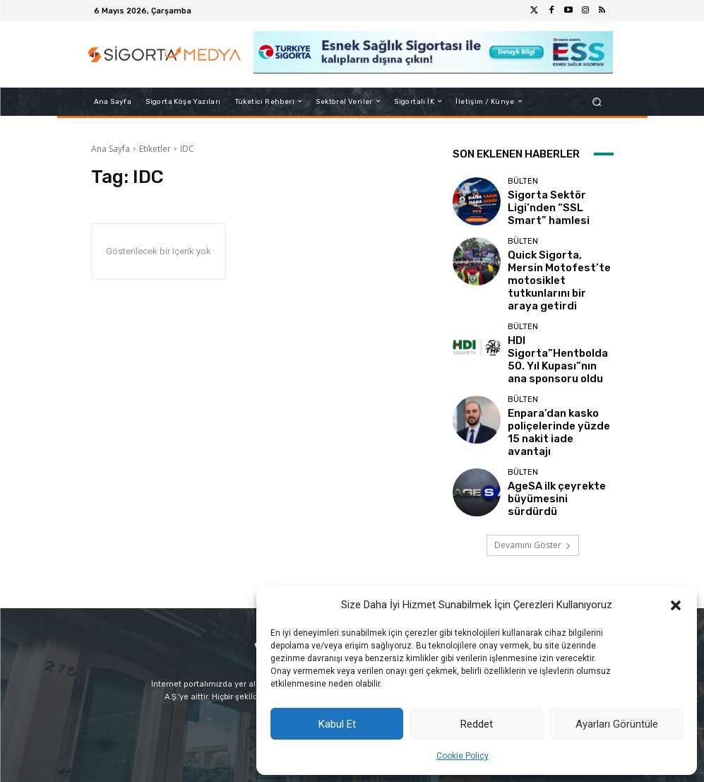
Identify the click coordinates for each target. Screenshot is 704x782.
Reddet (476, 724)
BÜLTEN (523, 190)
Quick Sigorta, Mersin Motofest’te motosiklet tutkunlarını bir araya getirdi (556, 266)
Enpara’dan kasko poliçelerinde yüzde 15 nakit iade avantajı (551, 384)
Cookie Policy (462, 756)
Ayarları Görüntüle (616, 724)
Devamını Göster (532, 490)
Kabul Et (337, 724)
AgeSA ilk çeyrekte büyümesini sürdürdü (550, 443)
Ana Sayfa (110, 149)
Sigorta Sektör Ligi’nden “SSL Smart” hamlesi (556, 207)
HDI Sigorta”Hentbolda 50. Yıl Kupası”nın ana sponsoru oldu (560, 324)
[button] (676, 605)
